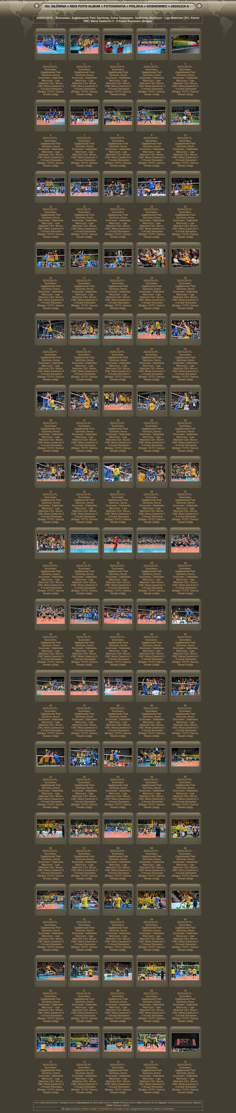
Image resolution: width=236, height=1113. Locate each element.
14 (151, 206)
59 (151, 848)
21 (50, 349)
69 (151, 990)
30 (185, 420)
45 (185, 634)
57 (84, 848)
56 (50, 848)
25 (185, 349)
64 (151, 919)
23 (118, 349)
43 (118, 634)
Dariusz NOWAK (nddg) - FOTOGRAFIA (93, 1108)
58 (118, 848)
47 (84, 705)
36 (50, 563)
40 (185, 563)
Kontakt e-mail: (122, 1108)
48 (118, 705)
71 (50, 1062)
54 (151, 776)
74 (151, 1062)
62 (84, 919)
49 (151, 705)
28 (118, 420)
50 (185, 705)
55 (185, 776)
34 (151, 491)
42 (84, 634)
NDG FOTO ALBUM (85, 6)
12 (84, 206)
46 (50, 705)
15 (185, 206)
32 (84, 491)
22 (84, 349)
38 (118, 563)
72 (84, 1062)
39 (151, 563)
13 (118, 206)
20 (185, 277)
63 (118, 919)
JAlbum (156, 1108)
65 (185, 919)
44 (151, 634)
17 (84, 277)
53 (118, 776)
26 (50, 420)
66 (50, 990)
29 (151, 420)
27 (84, 420)
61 (50, 919)
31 (50, 491)
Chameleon (168, 1108)
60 (185, 848)
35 (185, 491)
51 (50, 776)
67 (84, 990)
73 (118, 1062)
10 (185, 135)
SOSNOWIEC (157, 6)
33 (118, 491)
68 (118, 990)
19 (151, 277)
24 (151, 349)
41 (50, 634)
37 (84, 563)
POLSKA (136, 6)
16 (50, 277)
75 (185, 1062)
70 (185, 990)
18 (118, 277)
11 (50, 206)
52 (84, 776)
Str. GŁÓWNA (55, 6)
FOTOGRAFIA (114, 6)
